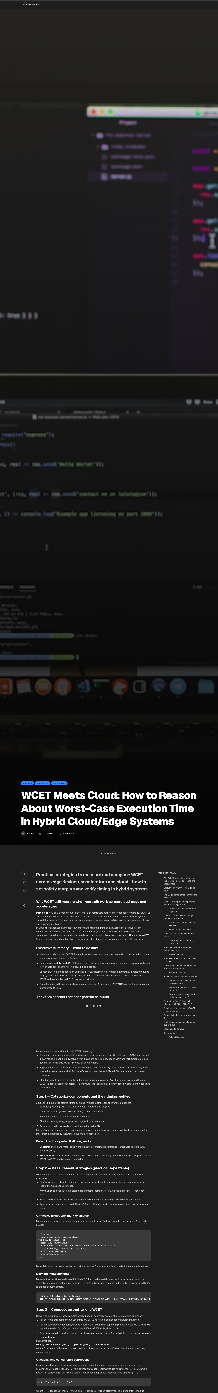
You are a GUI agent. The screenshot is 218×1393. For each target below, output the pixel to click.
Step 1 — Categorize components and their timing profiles (179, 1005)
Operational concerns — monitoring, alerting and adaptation (180, 1069)
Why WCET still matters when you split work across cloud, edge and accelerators (179, 983)
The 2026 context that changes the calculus (180, 998)
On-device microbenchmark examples (182, 1026)
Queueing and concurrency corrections (181, 1044)
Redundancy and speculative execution (182, 1091)
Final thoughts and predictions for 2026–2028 (179, 1125)
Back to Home (31, 4)
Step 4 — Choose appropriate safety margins (177, 1051)
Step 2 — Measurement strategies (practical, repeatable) (179, 1019)
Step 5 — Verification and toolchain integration (180, 1062)
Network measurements (180, 1031)
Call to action (170, 1135)
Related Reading (176, 1139)
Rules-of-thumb (176, 1056)
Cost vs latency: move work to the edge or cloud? (182, 1098)
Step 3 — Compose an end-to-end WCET (180, 1037)
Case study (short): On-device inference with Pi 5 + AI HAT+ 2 (178, 1105)
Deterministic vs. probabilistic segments (182, 1012)
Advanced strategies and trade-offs (180, 1078)
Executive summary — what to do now (179, 991)
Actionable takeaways (174, 1131)
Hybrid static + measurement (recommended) (182, 1084)
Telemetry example (177, 1074)
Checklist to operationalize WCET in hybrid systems (179, 1112)
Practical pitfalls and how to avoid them (179, 1118)
